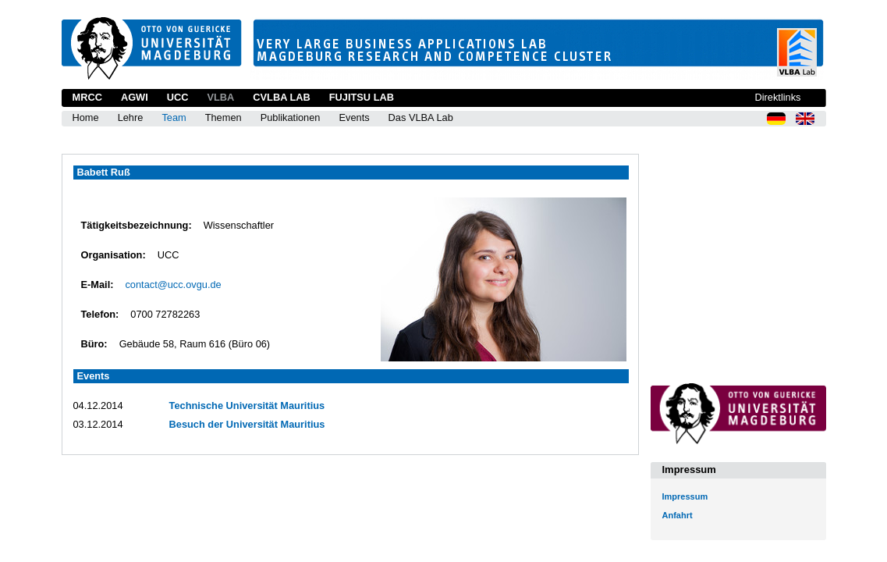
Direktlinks (777, 97)
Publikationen (291, 117)
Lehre (131, 117)
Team (173, 117)
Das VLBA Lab (421, 117)
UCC (178, 97)
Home (86, 117)
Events (354, 117)
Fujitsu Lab (361, 97)
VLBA (220, 97)
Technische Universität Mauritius (247, 405)
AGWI (134, 97)
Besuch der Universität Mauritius (247, 424)
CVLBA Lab (281, 97)
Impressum (685, 496)
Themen (223, 117)
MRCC (87, 97)
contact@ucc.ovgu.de (173, 284)
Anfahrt (677, 515)
